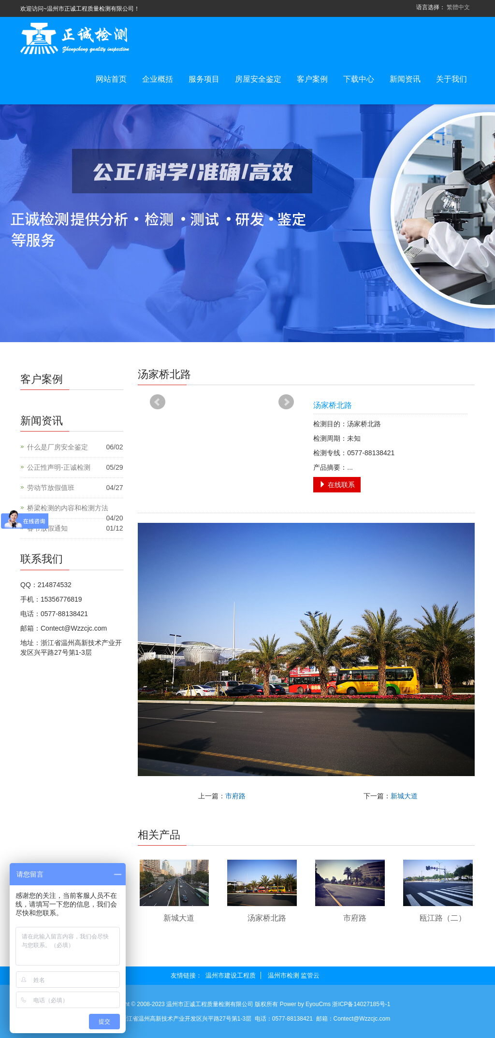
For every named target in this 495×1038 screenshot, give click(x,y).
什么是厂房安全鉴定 (57, 447)
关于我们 (451, 79)
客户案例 (312, 79)
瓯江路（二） (443, 918)
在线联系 (337, 485)
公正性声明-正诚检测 (58, 467)
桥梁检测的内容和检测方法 (67, 508)
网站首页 (111, 79)
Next (286, 402)
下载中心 (358, 79)
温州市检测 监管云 (294, 975)
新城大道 (404, 796)
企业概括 (157, 79)
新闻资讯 (405, 79)
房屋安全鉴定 (258, 79)
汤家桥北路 (267, 918)
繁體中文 (458, 7)
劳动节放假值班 (50, 487)
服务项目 (204, 79)
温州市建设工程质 (230, 975)
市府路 (235, 796)
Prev (157, 402)
